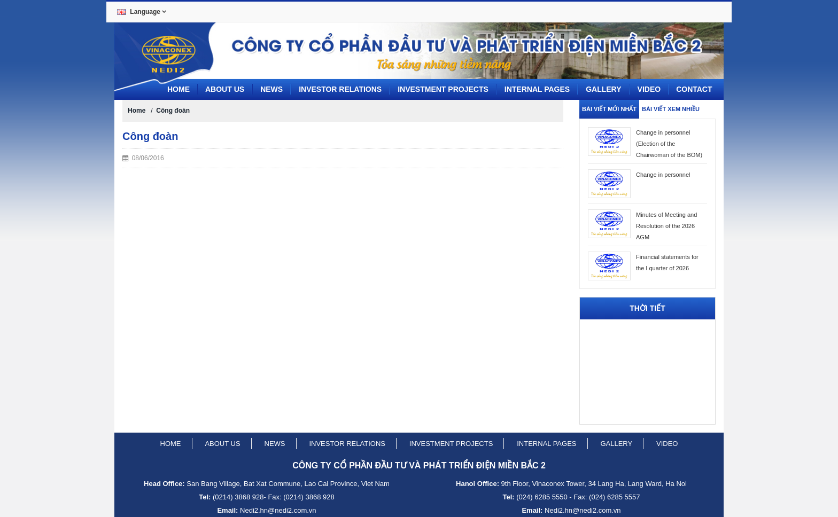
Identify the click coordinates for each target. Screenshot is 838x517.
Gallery (603, 89)
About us (224, 89)
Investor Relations (340, 89)
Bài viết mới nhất (609, 109)
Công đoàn (173, 110)
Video (649, 89)
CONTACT (694, 89)
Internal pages (537, 89)
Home (178, 89)
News (271, 89)
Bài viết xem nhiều (671, 109)
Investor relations (347, 444)
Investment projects (443, 89)
